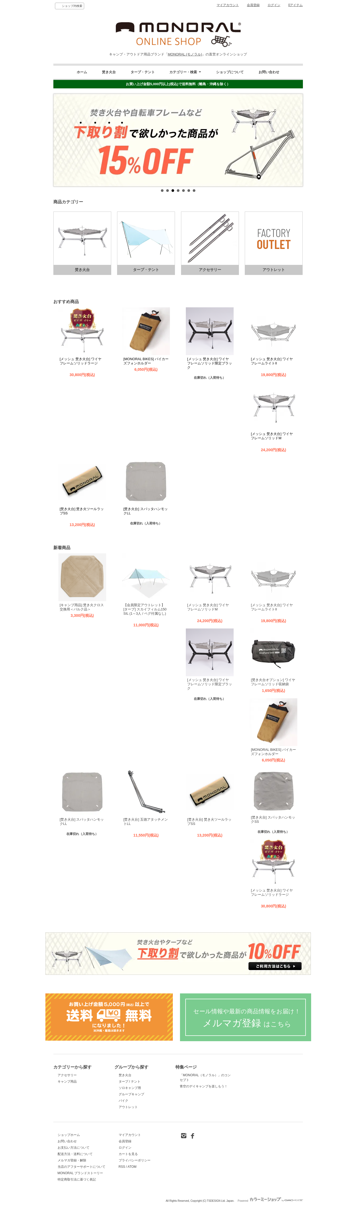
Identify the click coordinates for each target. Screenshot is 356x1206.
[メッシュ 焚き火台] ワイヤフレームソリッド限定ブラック (209, 363)
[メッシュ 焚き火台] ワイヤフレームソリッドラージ (80, 361)
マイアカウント (228, 5)
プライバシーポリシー (135, 1160)
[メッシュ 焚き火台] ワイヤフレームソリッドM (272, 436)
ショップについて (230, 72)
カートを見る (128, 1154)
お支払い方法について (73, 1147)
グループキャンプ (131, 1094)
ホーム (82, 72)
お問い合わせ (269, 72)
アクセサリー (67, 1075)
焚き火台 (109, 72)
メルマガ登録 (246, 1018)
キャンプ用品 (67, 1081)
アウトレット (128, 1107)
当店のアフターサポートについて (81, 1167)
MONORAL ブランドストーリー (80, 1173)
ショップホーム (69, 1135)
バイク (123, 1100)
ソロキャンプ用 (130, 1088)
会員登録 (253, 5)
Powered (270, 1200)
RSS (122, 1167)
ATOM (132, 1167)
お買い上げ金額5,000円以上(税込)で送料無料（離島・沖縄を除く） (178, 84)
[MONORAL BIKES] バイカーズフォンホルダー (146, 361)
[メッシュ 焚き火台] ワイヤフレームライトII (272, 361)
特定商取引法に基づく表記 (77, 1179)
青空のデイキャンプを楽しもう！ (204, 1086)
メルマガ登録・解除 (72, 1160)
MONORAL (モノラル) (185, 54)
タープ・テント (143, 72)
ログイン (274, 5)
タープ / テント (129, 1081)
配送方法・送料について (75, 1154)
